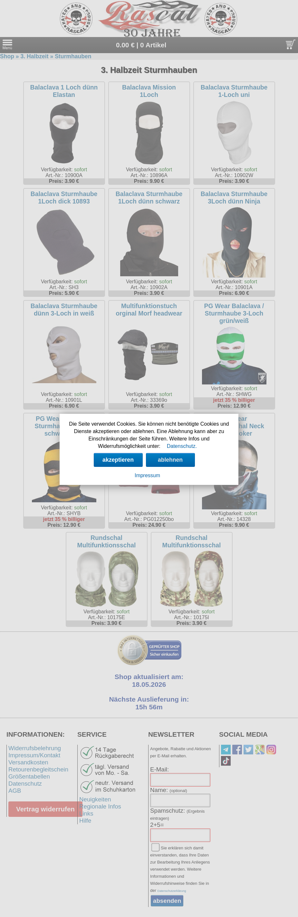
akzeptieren (118, 460)
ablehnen (170, 460)
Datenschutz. (182, 446)
